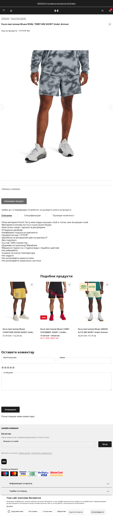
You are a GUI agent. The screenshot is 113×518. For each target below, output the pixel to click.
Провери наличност (63, 214)
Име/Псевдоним (9, 357)
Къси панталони (18, 18)
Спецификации (32, 214)
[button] (110, 28)
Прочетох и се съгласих (26, 452)
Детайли (9, 506)
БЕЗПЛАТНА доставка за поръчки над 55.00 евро (56, 3)
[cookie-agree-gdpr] (97, 512)
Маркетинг (61, 511)
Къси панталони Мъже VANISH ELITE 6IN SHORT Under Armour (93, 330)
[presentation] (21, 398)
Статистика (47, 511)
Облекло (5, 18)
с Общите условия (24, 452)
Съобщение (8, 372)
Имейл (62, 357)
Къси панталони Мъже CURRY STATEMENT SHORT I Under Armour (54, 330)
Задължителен (17, 511)
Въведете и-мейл (10, 440)
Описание (6, 214)
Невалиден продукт (14, 200)
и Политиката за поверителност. (41, 452)
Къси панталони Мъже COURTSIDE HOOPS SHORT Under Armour (18, 330)
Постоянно (33, 511)
